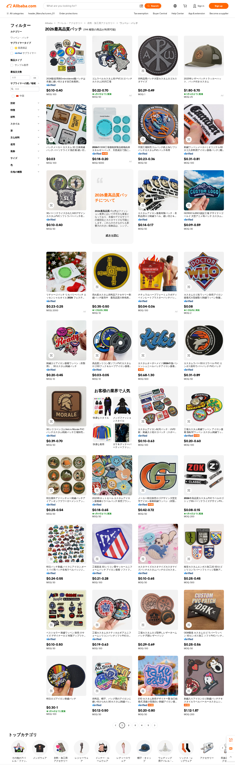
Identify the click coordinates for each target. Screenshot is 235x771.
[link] (231, 740)
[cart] (185, 6)
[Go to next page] (155, 725)
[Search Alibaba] (92, 6)
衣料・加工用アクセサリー (101, 23)
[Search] (153, 6)
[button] (141, 6)
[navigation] (24, 375)
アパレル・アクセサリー (69, 23)
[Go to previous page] (115, 725)
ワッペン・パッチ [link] (129, 23)
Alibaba (48, 23)
